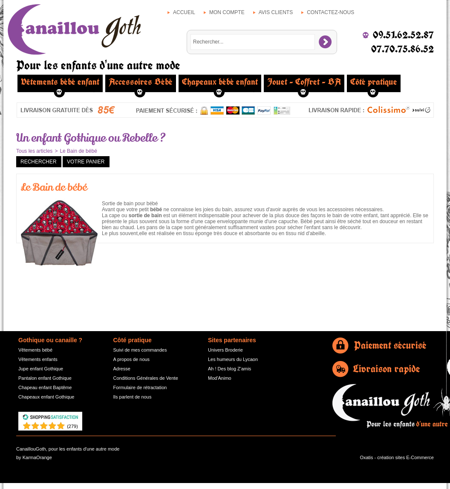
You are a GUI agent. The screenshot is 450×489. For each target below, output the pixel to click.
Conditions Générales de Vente (145, 378)
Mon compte (227, 12)
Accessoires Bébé (141, 82)
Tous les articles (34, 151)
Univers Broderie (225, 349)
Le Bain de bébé (78, 151)
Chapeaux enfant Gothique (46, 396)
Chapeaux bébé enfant (220, 82)
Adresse (121, 368)
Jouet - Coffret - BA (304, 82)
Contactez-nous (330, 12)
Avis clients (276, 12)
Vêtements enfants (38, 359)
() (72, 426)
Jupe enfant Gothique (40, 368)
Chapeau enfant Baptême (45, 387)
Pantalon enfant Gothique (45, 378)
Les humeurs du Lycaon (233, 359)
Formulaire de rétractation (140, 387)
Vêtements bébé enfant (60, 82)
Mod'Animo (219, 378)
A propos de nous (131, 359)
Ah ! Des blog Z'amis (229, 368)
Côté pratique (373, 82)
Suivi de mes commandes (140, 349)
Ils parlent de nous (132, 396)
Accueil (184, 12)
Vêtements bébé (35, 349)
